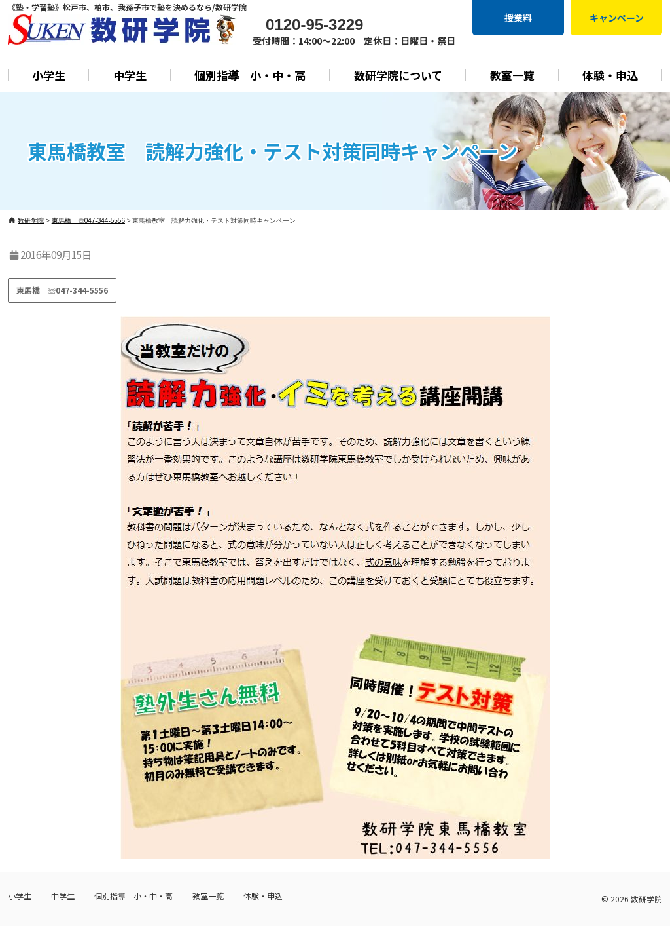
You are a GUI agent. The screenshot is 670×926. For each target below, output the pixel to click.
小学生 (48, 75)
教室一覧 (512, 75)
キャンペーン (617, 17)
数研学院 (646, 898)
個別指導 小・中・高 (250, 75)
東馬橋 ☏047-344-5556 (62, 290)
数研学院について (398, 75)
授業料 (518, 17)
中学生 (130, 75)
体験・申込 (610, 75)
